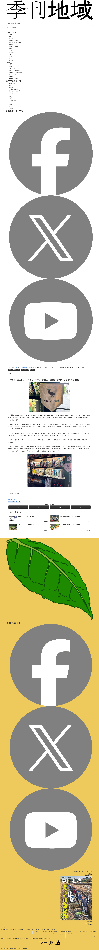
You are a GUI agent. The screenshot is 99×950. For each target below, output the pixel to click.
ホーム (10, 367)
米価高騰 (11, 60)
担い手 (10, 58)
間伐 (10, 37)
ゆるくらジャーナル (25, 369)
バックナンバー (78, 931)
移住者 (10, 56)
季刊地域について (94, 931)
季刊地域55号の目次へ (14, 502)
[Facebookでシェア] (39, 507)
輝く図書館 (32, 369)
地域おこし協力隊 (13, 46)
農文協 (61, 935)
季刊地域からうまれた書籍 (69, 932)
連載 (37, 931)
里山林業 (11, 39)
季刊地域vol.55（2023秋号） (27, 367)
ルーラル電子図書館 (94, 935)
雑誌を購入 (89, 921)
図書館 (10, 499)
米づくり (11, 54)
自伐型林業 (12, 35)
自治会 (10, 50)
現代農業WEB (70, 935)
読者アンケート (86, 931)
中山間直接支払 (13, 52)
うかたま (78, 935)
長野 (13, 499)
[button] (81, 507)
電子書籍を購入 (88, 923)
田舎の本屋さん (86, 935)
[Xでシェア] (18, 507)
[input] (49, 27)
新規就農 (11, 45)
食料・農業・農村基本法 (15, 43)
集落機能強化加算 (13, 41)
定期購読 (90, 924)
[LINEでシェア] (60, 507)
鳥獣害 (10, 48)
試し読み (15, 367)
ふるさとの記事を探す (61, 932)
